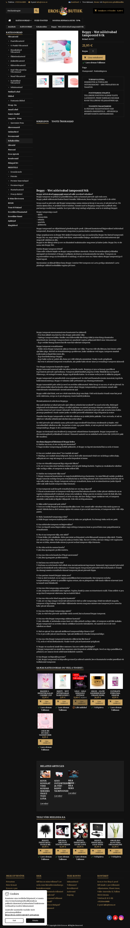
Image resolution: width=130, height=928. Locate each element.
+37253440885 (20, 2)
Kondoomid (13, 159)
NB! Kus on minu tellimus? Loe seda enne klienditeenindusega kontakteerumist (49, 885)
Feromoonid (13, 136)
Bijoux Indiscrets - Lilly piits (97, 842)
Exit (14, 920)
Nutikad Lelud (14, 92)
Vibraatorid (13, 37)
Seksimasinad (16, 87)
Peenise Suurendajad (19, 181)
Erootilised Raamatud (17, 212)
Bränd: (85, 39)
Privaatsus (10, 882)
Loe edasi (44, 803)
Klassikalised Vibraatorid (16, 51)
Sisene (96, 2)
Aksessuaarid (14, 127)
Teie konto (74, 876)
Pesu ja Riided (16, 194)
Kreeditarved (72, 888)
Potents (14, 176)
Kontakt (102, 876)
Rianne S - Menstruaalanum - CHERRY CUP (47, 693)
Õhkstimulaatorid (18, 56)
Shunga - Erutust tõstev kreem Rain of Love (62, 843)
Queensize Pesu (17, 123)
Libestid (11, 145)
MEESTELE (13, 167)
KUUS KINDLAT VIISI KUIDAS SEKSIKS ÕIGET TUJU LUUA (45, 790)
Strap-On (12, 105)
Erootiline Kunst (15, 216)
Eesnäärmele (16, 172)
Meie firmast (11, 885)
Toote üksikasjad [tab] (63, 121)
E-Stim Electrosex (16, 199)
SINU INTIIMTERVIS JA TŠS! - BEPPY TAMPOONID (59, 786)
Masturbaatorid (17, 190)
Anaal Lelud (13, 110)
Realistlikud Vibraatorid (15, 82)
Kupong (70, 895)
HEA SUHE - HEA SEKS (72, 784)
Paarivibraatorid (17, 41)
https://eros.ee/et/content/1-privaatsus (22, 915)
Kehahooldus (13, 141)
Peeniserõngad (17, 185)
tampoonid (58, 194)
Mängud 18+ (13, 163)
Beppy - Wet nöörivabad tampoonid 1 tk (62, 694)
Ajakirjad (12, 221)
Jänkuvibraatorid (18, 61)
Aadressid (71, 892)
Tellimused (72, 885)
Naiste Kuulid (14, 114)
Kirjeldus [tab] (42, 121)
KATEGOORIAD (23, 20)
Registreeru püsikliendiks (113, 2)
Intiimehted (13, 132)
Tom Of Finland (15, 208)
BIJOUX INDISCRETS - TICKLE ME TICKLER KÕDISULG (45, 844)
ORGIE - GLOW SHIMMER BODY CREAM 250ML (97, 693)
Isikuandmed (72, 882)
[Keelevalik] (75, 2)
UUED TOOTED (41, 20)
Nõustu (35, 920)
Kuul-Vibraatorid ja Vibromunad (18, 71)
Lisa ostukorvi (93, 57)
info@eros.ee (42, 2)
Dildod (11, 96)
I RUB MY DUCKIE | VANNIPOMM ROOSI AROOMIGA (45, 735)
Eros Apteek (13, 154)
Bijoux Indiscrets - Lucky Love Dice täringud (80, 843)
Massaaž (12, 150)
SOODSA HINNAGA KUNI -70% (66, 20)
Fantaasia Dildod (18, 101)
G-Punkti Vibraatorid (19, 46)
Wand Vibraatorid (18, 76)
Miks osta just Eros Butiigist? (48, 905)
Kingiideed (13, 225)
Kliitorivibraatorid (18, 65)
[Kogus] (93, 51)
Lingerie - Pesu (14, 118)
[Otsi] (22, 10)
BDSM (10, 203)
